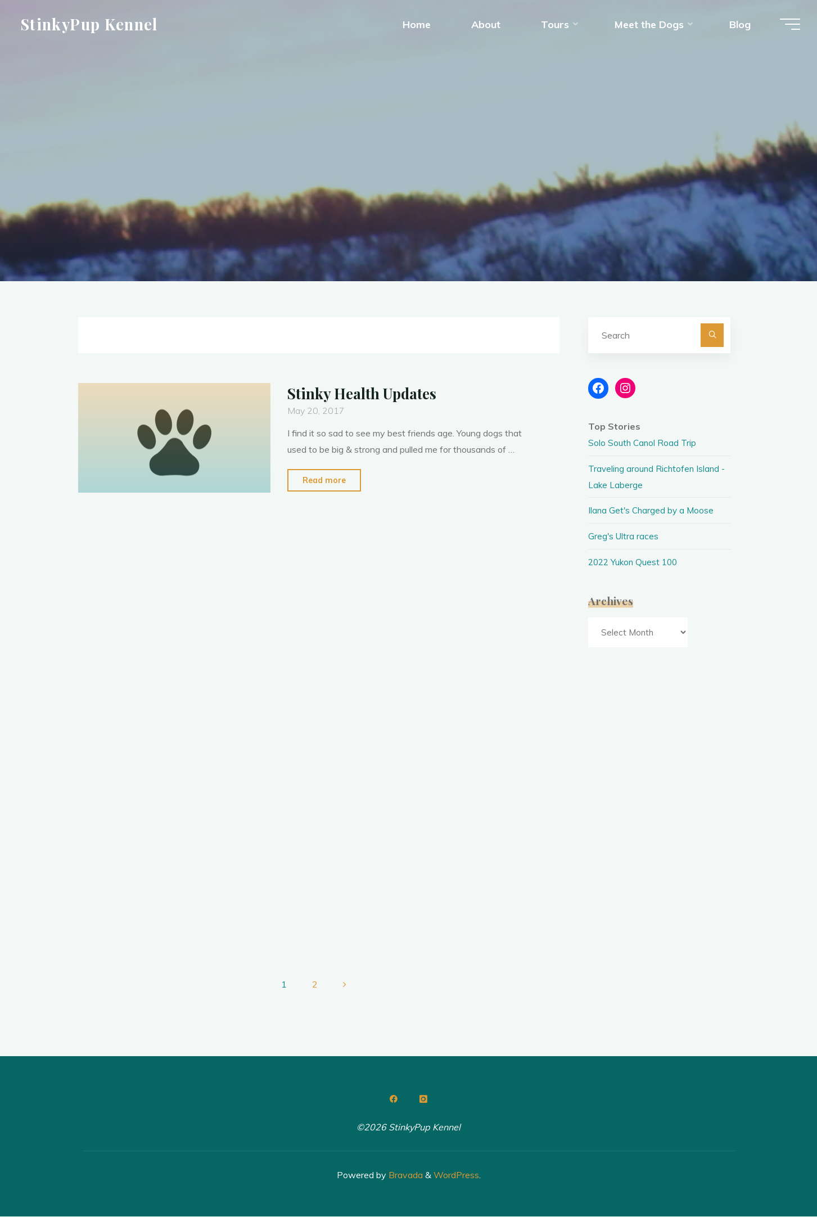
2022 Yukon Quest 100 (635, 561)
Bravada (404, 1174)
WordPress (456, 1174)
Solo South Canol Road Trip (643, 442)
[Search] (712, 335)
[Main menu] (784, 27)
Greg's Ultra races (624, 536)
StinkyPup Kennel (95, 26)
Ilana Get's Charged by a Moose (652, 510)
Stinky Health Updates (365, 393)
